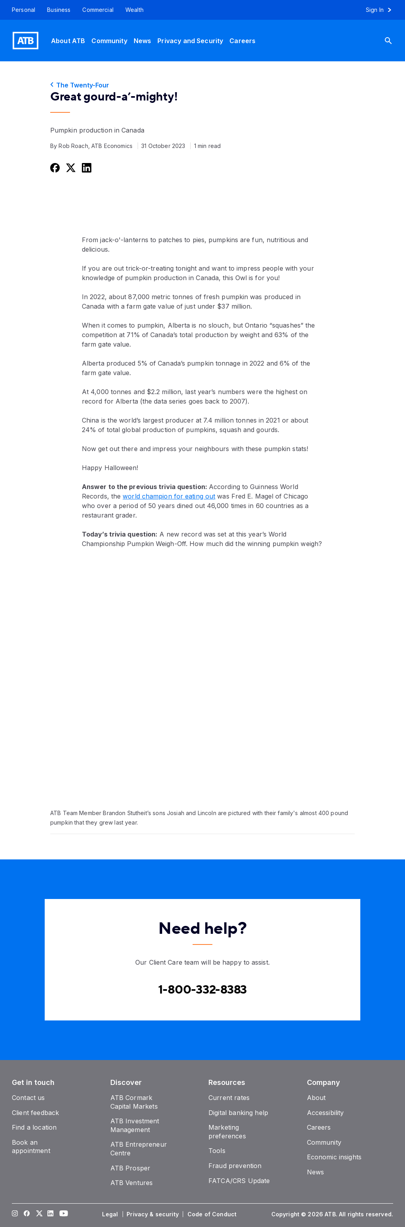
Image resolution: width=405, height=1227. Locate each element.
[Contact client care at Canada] (202, 990)
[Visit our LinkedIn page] (51, 1214)
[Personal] (20, 10)
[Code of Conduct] (213, 1214)
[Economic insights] (334, 1157)
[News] (142, 40)
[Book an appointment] (31, 1146)
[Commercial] (97, 10)
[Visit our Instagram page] (15, 1214)
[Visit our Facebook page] (27, 1214)
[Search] (394, 40)
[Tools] (216, 1151)
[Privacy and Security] (190, 40)
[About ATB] (68, 40)
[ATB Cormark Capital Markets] (134, 1102)
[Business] (58, 10)
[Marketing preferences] (227, 1131)
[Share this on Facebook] (54, 168)
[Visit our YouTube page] (62, 1214)
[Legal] (110, 1214)
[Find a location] (34, 1127)
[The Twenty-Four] (202, 85)
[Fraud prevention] (234, 1166)
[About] (316, 1098)
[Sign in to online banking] (382, 10)
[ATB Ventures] (131, 1183)
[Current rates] (229, 1098)
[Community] (109, 40)
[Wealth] (134, 10)
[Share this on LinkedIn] (86, 168)
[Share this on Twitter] (70, 168)
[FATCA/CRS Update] (239, 1181)
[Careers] (242, 40)
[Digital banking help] (238, 1113)
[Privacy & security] (153, 1214)
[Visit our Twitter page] (39, 1214)
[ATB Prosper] (130, 1168)
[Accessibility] (325, 1113)
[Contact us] (28, 1098)
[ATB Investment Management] (134, 1125)
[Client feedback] (35, 1113)
